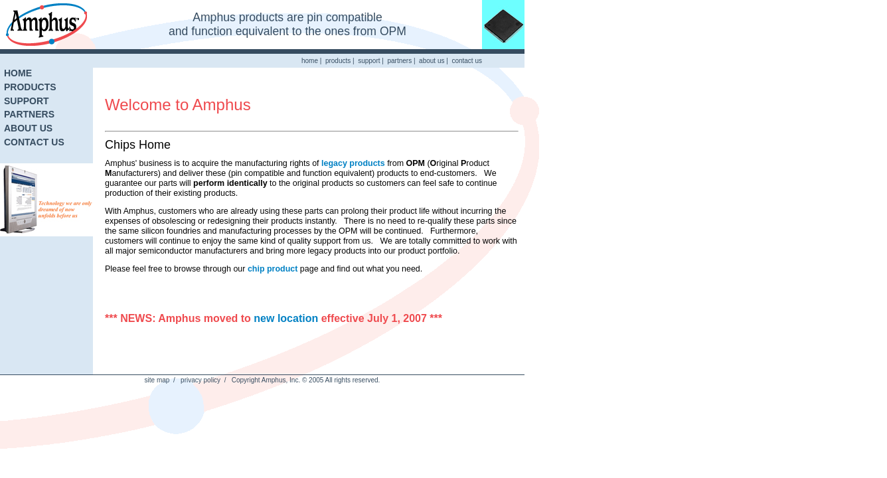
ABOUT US (28, 128)
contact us (466, 60)
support (369, 60)
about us (431, 60)
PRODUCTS (30, 87)
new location (286, 318)
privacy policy (200, 380)
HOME (18, 73)
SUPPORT (26, 101)
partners (399, 60)
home (309, 60)
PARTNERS (29, 114)
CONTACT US (34, 142)
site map (157, 380)
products (338, 60)
